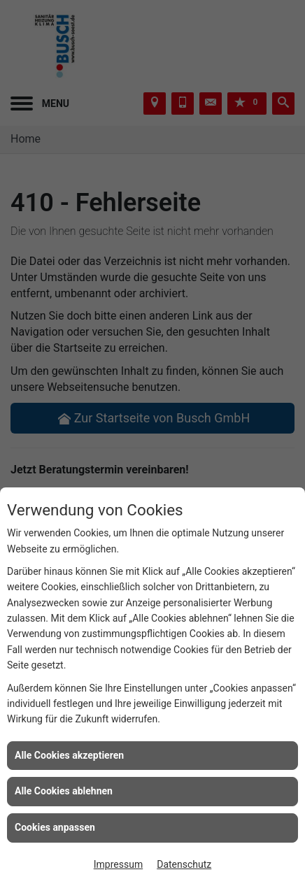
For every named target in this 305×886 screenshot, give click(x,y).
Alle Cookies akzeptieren (69, 755)
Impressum (118, 864)
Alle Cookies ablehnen (64, 790)
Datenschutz (184, 864)
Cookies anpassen (55, 827)
